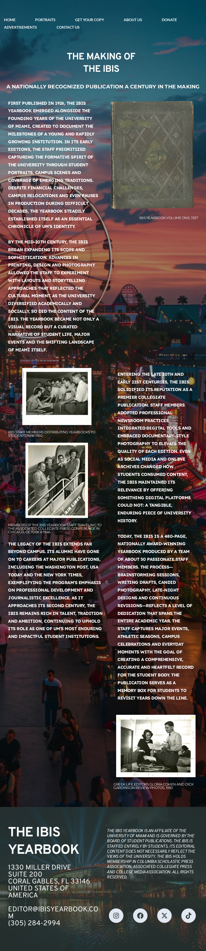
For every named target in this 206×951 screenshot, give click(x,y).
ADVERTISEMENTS (20, 27)
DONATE (169, 19)
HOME (10, 19)
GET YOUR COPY (89, 19)
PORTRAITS (45, 19)
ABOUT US (133, 19)
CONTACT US (68, 27)
